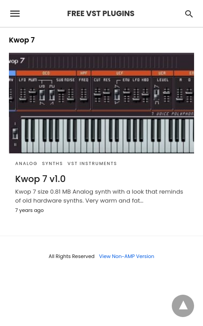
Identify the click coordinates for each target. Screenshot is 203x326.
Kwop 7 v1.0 (40, 179)
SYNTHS (52, 163)
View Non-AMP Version (126, 256)
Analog (26, 163)
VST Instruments (92, 163)
